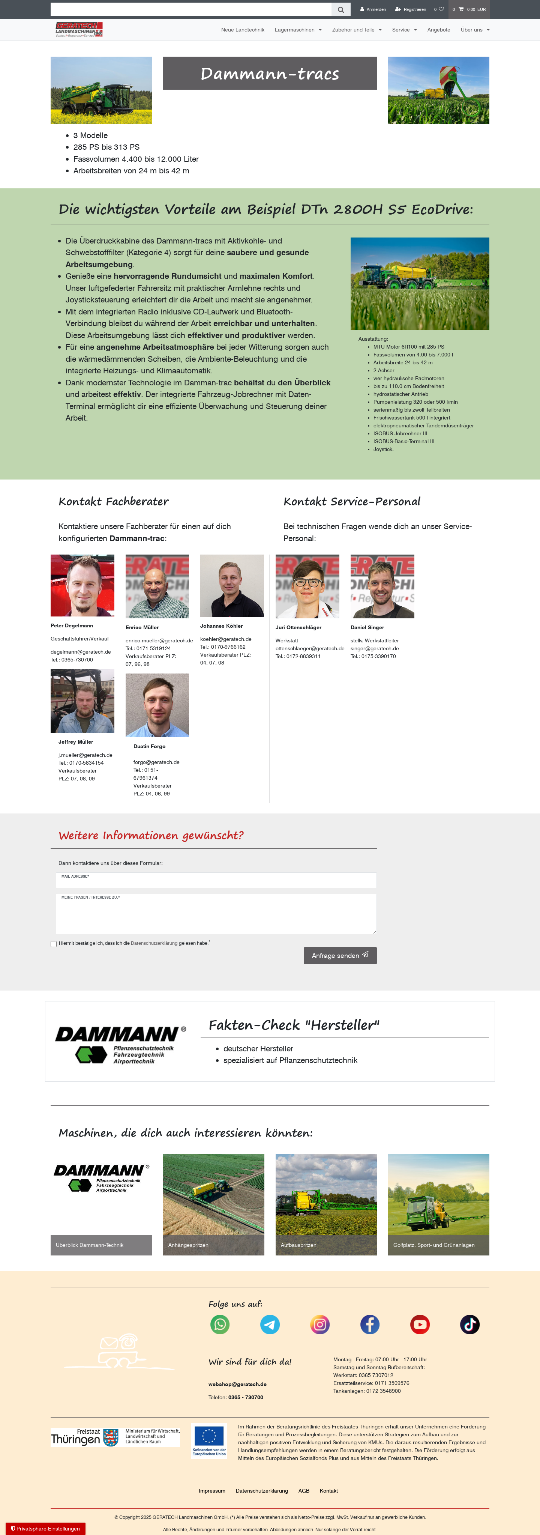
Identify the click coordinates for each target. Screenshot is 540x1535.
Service (401, 30)
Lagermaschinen (295, 30)
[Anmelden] (373, 9)
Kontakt (329, 1491)
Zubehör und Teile (354, 30)
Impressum (212, 1491)
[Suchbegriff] (191, 9)
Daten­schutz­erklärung (262, 1491)
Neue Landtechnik (242, 30)
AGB (303, 1491)
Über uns (472, 30)
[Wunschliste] (439, 9)
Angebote (439, 30)
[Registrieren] (410, 9)
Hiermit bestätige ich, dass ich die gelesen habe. (134, 943)
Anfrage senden (340, 955)
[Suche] (341, 9)
